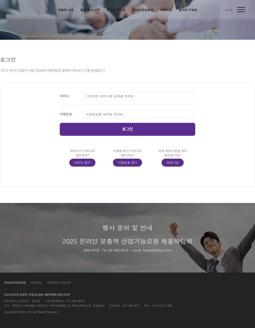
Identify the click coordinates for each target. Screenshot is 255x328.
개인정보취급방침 (15, 282)
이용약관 (36, 282)
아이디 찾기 (82, 162)
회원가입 (173, 162)
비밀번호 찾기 (127, 162)
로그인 (127, 129)
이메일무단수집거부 (58, 282)
